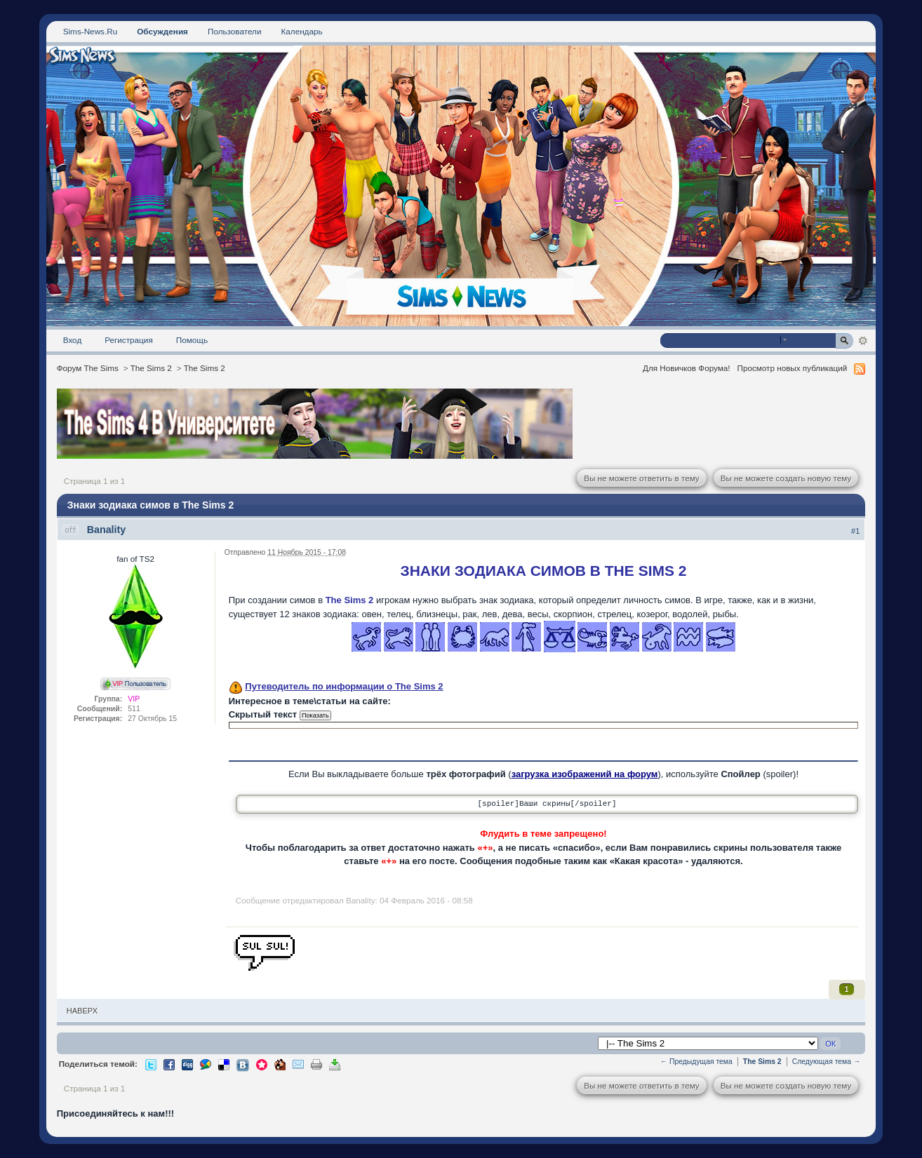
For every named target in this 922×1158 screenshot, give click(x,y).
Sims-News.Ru (90, 31)
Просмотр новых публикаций (792, 367)
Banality (106, 529)
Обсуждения (162, 31)
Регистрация (129, 339)
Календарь (301, 31)
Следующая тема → (826, 1061)
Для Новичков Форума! (686, 367)
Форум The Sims (88, 367)
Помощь (192, 339)
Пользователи (235, 31)
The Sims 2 (151, 367)
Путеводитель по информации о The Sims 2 (344, 686)
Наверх (82, 1010)
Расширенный (862, 341)
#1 (855, 531)
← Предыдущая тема (696, 1061)
